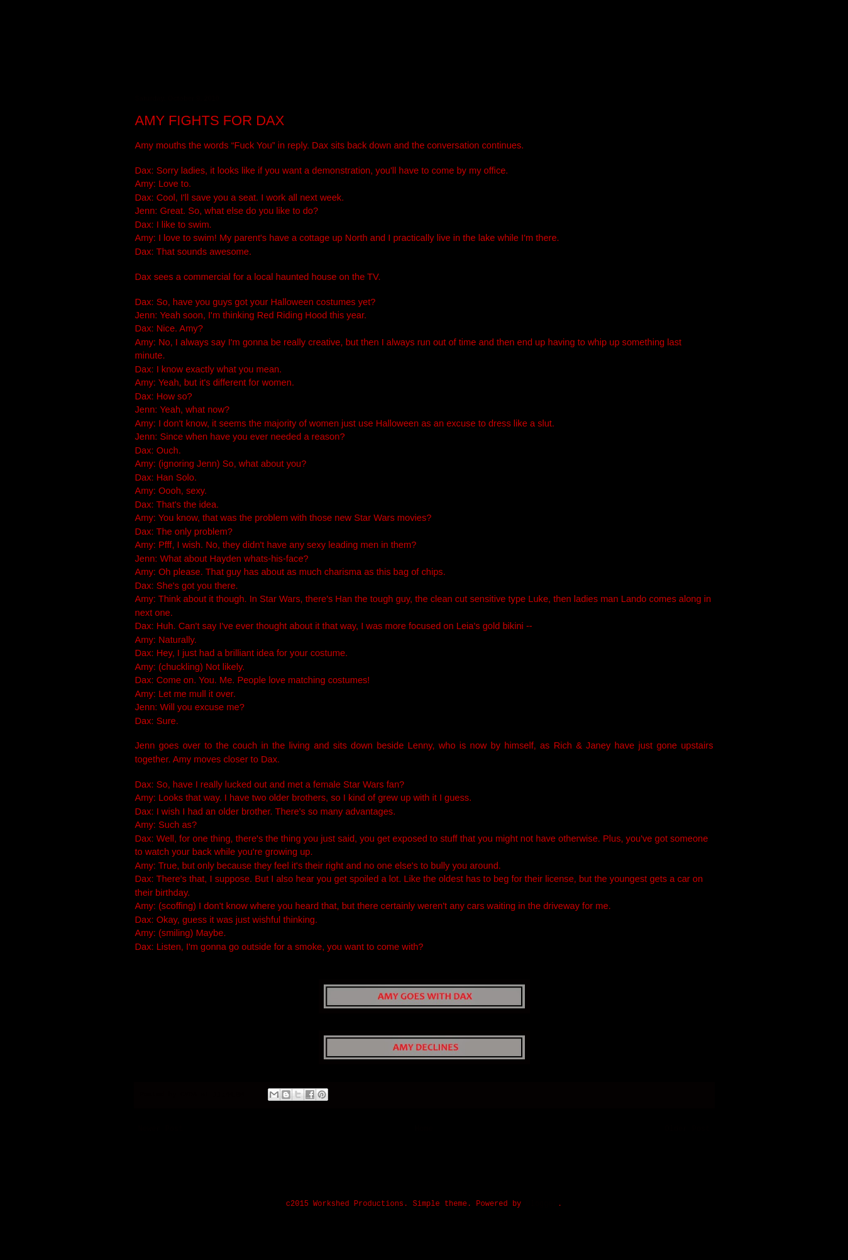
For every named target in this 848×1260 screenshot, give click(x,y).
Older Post (687, 1129)
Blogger (542, 1204)
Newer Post (161, 1129)
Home (424, 1129)
